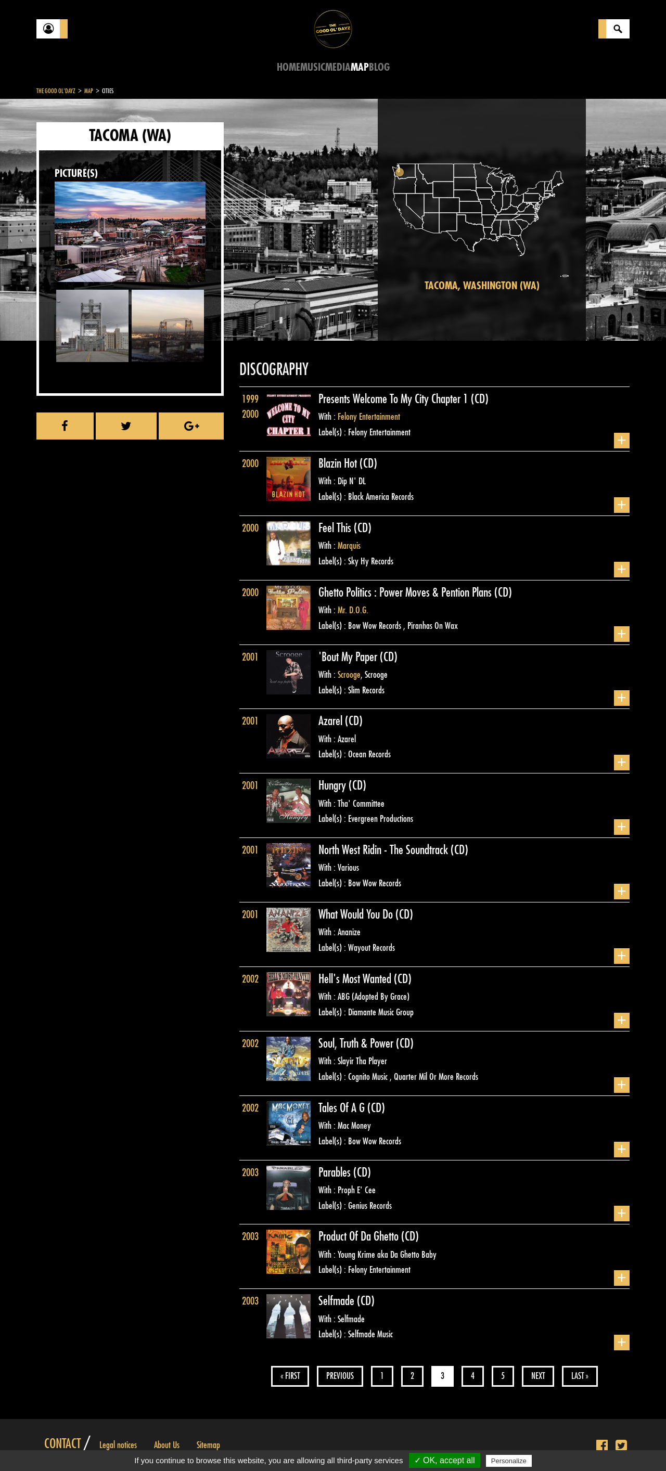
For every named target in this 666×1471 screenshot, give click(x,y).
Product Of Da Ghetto (359, 1236)
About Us (167, 1445)
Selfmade (337, 1301)
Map (360, 67)
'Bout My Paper (349, 657)
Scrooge (349, 674)
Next (538, 1376)
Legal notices (118, 1445)
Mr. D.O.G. (353, 610)
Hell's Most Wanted (356, 979)
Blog (379, 67)
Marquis (349, 545)
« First (290, 1376)
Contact (62, 1444)
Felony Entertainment (369, 416)
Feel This (336, 528)
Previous (340, 1376)
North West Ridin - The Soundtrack (384, 850)
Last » (579, 1376)
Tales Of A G (342, 1108)
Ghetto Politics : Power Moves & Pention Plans (406, 592)
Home (288, 67)
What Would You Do (356, 914)
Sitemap (208, 1445)
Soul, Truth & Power (357, 1043)
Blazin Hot (339, 463)
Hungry (333, 785)
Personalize (509, 1461)
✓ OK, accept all (444, 1460)
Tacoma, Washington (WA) (482, 285)
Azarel (331, 721)
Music (312, 67)
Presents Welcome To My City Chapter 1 (394, 399)
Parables (335, 1172)
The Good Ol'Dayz (55, 91)
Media (338, 67)
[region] (482, 220)
